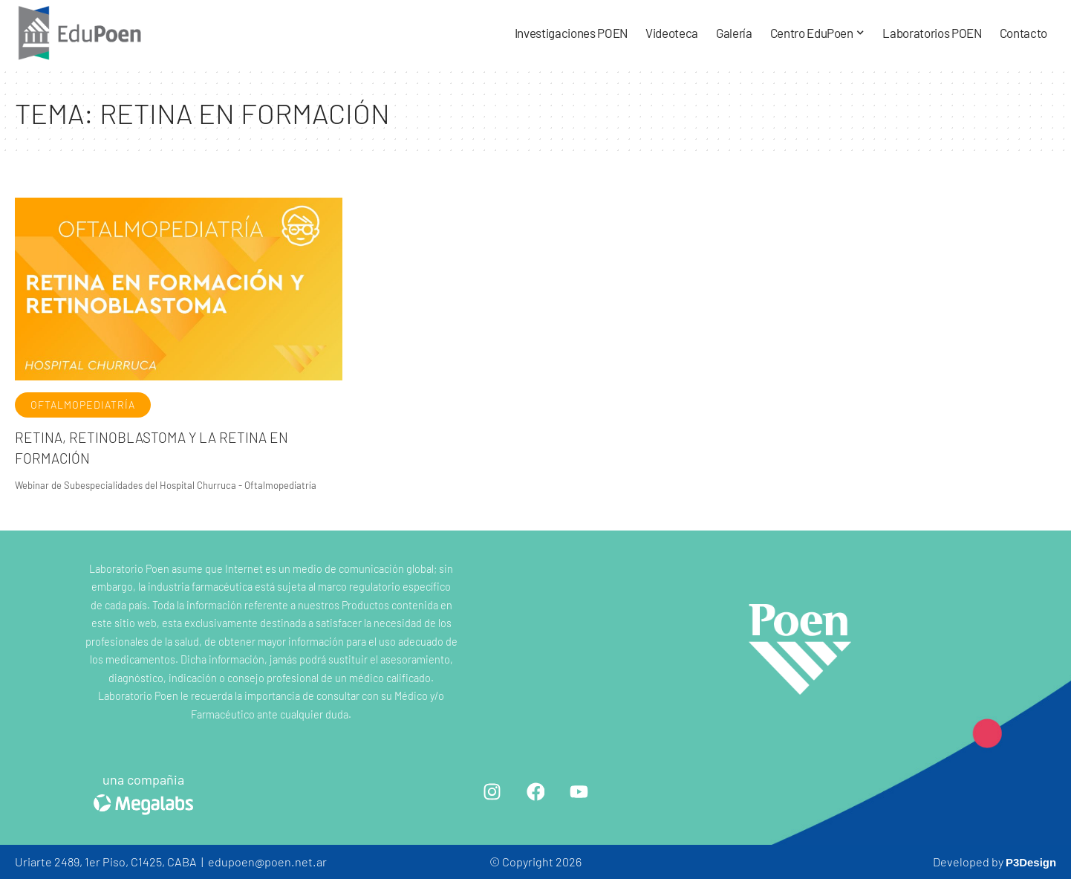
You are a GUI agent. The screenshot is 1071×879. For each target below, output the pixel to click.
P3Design (1028, 861)
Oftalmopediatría (82, 404)
